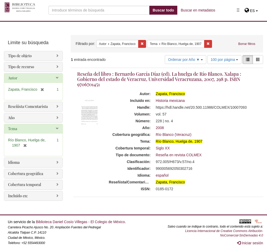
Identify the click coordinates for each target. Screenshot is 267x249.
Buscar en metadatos (198, 10)
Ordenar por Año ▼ (185, 59)
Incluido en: (18, 195)
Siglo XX (163, 148)
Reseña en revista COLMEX (179, 155)
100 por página (224, 59)
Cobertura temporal (24, 184)
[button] (251, 10)
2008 (160, 128)
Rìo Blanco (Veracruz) (173, 134)
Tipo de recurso (21, 66)
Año (11, 117)
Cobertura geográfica (25, 173)
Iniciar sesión (250, 243)
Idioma (14, 162)
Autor (12, 78)
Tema (12, 128)
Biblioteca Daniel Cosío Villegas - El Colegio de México (80, 222)
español (162, 175)
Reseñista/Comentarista (28, 106)
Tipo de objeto (20, 55)
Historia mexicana (170, 101)
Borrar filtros (246, 44)
